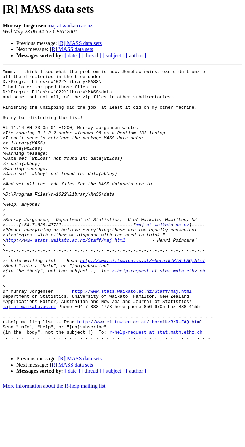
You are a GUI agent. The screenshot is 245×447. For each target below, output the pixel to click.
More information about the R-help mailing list (54, 441)
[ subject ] (114, 55)
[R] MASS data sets (80, 43)
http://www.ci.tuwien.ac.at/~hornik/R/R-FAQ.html (142, 299)
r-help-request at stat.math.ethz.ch (158, 311)
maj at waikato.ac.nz (70, 25)
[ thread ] (91, 55)
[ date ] (72, 55)
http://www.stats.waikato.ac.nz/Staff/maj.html (65, 275)
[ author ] (136, 55)
